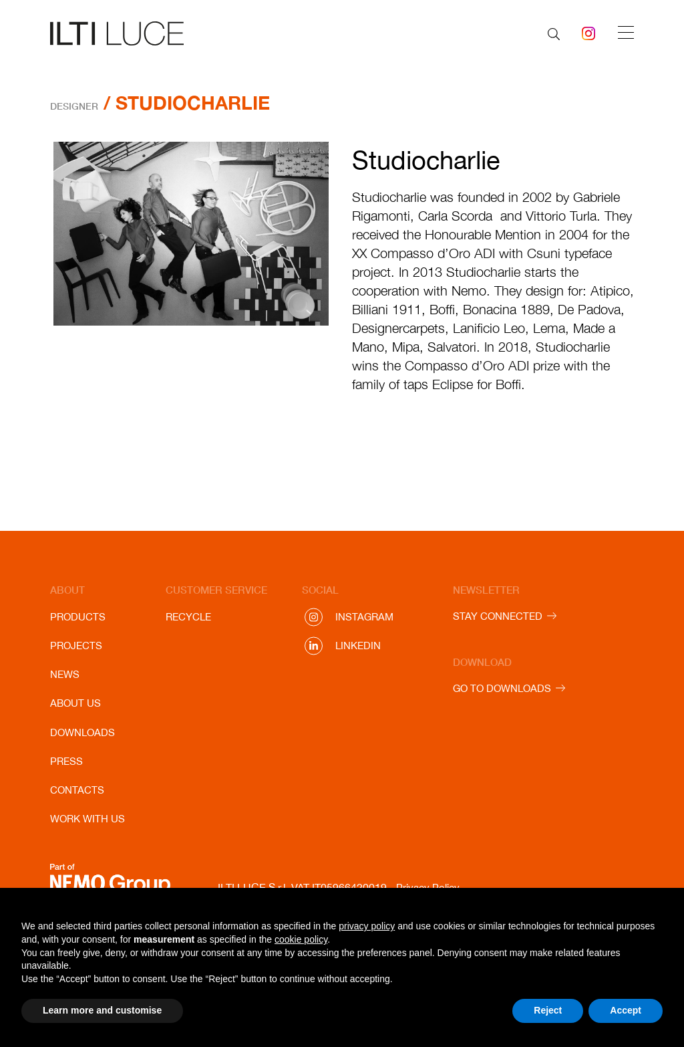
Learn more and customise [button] (102, 1010)
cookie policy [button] (301, 939)
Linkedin (358, 645)
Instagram (364, 616)
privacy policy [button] (367, 926)
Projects (76, 645)
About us (75, 703)
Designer (74, 106)
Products (78, 616)
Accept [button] (625, 1010)
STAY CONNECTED (497, 616)
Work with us (87, 818)
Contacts (77, 790)
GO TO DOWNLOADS (502, 688)
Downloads (82, 732)
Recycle (188, 616)
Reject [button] (548, 1010)
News (64, 674)
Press (66, 761)
